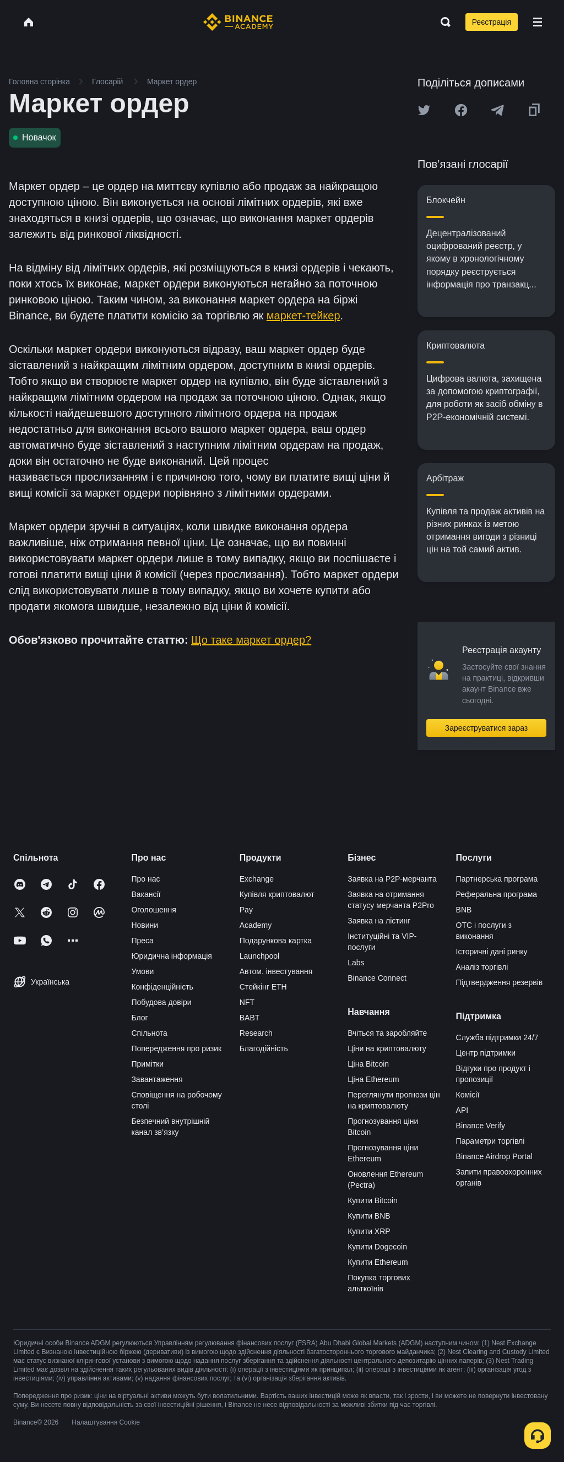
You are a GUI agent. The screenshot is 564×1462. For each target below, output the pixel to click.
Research (256, 1033)
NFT (247, 1002)
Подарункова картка (276, 940)
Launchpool (259, 956)
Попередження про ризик (176, 1048)
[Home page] (238, 22)
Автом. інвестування (276, 971)
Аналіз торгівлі (482, 967)
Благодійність (264, 1048)
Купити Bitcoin (373, 1200)
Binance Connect (377, 978)
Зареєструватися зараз (486, 728)
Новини (144, 925)
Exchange (257, 878)
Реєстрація (491, 22)
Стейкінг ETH (263, 986)
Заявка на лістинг (379, 920)
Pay (246, 909)
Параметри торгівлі (490, 1141)
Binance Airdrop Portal (494, 1156)
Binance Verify (481, 1125)
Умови (142, 971)
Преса (142, 940)
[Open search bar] (442, 22)
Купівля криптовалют (277, 894)
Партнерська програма (497, 878)
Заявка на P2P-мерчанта (392, 878)
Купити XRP (369, 1231)
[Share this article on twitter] (424, 110)
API (462, 1110)
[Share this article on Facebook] (461, 110)
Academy (256, 925)
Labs (356, 962)
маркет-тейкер (303, 315)
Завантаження (156, 1079)
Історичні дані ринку (492, 951)
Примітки (147, 1063)
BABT (250, 1017)
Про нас (145, 878)
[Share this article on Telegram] (497, 110)
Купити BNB (369, 1215)
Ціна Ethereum (373, 1079)
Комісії (468, 1094)
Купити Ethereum (378, 1262)
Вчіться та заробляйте (387, 1033)
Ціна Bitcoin (368, 1063)
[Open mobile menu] (537, 22)
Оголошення (153, 909)
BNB (464, 909)
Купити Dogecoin (377, 1246)
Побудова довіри (161, 1002)
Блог (139, 1017)
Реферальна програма (497, 894)
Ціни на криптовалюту (387, 1048)
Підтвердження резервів (499, 982)
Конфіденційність (162, 986)
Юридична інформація (171, 956)
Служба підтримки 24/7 (497, 1037)
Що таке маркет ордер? (251, 640)
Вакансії (145, 894)
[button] (537, 22)
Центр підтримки (486, 1052)
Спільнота (149, 1033)
